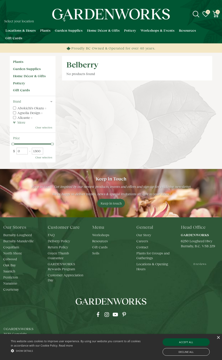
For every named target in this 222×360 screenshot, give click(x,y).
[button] (76, 351)
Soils (95, 253)
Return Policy (58, 247)
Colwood (10, 259)
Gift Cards (21, 90)
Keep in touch (111, 203)
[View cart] (215, 14)
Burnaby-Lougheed (17, 235)
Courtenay (11, 289)
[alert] (111, 347)
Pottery (19, 83)
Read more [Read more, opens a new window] (66, 345)
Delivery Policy (59, 241)
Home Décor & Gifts (29, 76)
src (196, 14)
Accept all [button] (186, 342)
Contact (142, 247)
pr (124, 314)
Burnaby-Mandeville (18, 241)
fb (98, 314)
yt (115, 314)
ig (106, 314)
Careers (142, 241)
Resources (100, 241)
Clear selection (43, 127)
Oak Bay (9, 265)
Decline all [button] (186, 351)
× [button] (218, 337)
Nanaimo (10, 283)
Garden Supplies (27, 69)
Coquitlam (11, 247)
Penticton (10, 277)
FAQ (51, 235)
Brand (17, 101)
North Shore (12, 253)
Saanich (9, 271)
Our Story (143, 235)
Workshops (100, 235)
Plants (18, 61)
